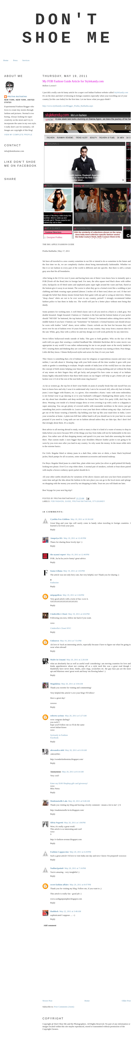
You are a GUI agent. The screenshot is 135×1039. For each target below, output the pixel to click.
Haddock (54, 911)
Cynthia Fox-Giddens (60, 519)
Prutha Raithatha (17, 97)
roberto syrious (57, 715)
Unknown (54, 640)
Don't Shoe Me (67, 29)
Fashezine (54, 582)
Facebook (54, 737)
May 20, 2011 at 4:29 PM (80, 852)
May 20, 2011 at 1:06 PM (75, 822)
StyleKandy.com (121, 92)
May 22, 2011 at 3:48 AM (70, 911)
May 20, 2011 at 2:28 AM (77, 659)
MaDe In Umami (58, 659)
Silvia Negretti (56, 822)
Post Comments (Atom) (64, 1006)
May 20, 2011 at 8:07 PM (80, 884)
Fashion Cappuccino (59, 852)
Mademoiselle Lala (58, 801)
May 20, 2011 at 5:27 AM (75, 715)
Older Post (126, 1000)
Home (5, 60)
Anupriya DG (56, 538)
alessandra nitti (57, 750)
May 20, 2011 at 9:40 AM (79, 801)
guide (68, 501)
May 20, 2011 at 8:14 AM (73, 771)
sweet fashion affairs (59, 884)
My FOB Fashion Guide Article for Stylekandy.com (73, 81)
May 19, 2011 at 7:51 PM (70, 640)
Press (15, 60)
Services (25, 60)
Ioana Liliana (56, 571)
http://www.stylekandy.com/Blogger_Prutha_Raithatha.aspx (68, 106)
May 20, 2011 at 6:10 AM (76, 750)
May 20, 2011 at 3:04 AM (72, 684)
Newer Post (47, 1000)
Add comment (49, 925)
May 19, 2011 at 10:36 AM (82, 519)
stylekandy (98, 501)
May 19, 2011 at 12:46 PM (78, 554)
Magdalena (55, 684)
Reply (52, 529)
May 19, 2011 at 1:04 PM (73, 595)
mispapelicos (56, 595)
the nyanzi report (58, 554)
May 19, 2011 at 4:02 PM (79, 614)
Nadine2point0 (57, 868)
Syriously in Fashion (59, 735)
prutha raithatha (81, 501)
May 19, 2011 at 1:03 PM (74, 571)
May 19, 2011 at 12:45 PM (75, 538)
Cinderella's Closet (58, 614)
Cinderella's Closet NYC (60, 628)
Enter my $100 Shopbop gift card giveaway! (69, 783)
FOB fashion (57, 501)
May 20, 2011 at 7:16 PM (75, 868)
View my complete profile (18, 135)
